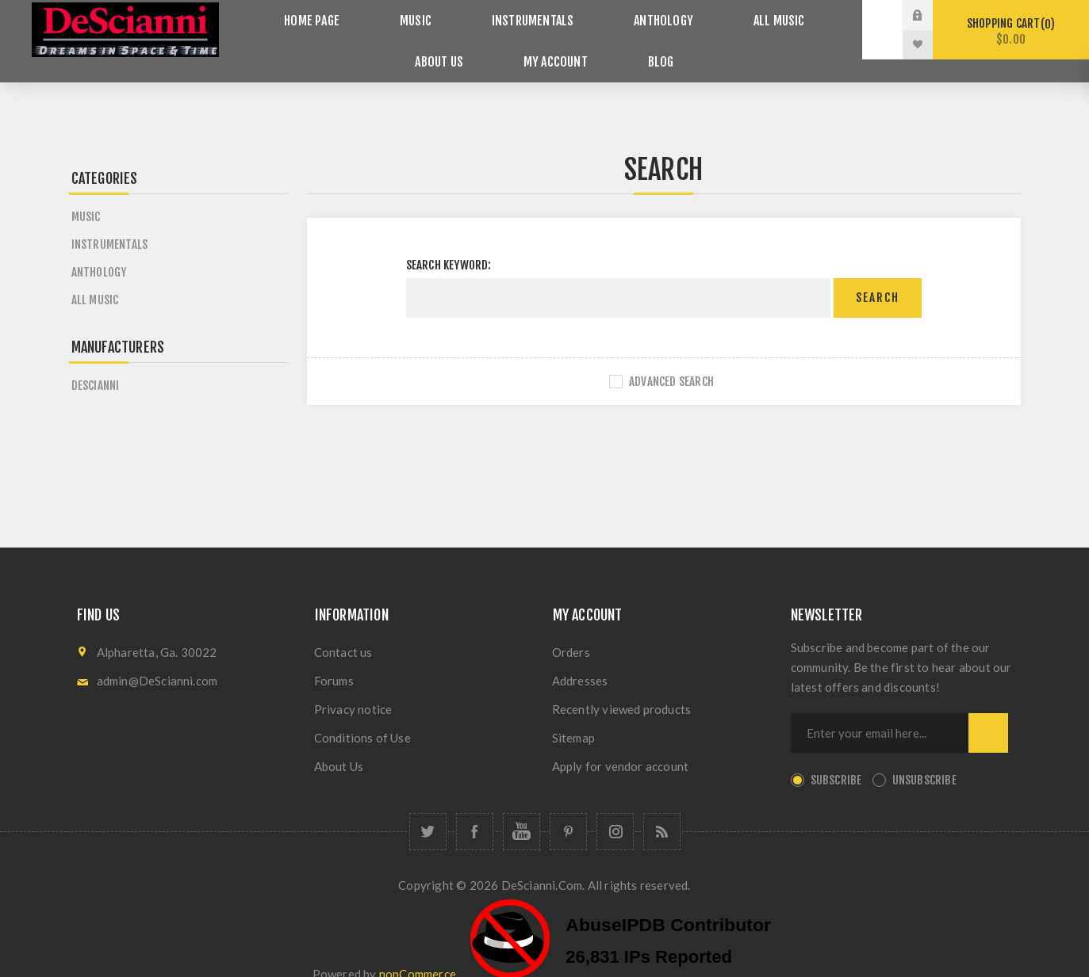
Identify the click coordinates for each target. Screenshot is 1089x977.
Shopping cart (1011, 31)
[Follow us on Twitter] (428, 808)
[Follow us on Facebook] (474, 808)
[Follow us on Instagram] (615, 808)
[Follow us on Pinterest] (568, 808)
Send (988, 710)
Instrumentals (485, 15)
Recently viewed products (622, 686)
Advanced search (671, 358)
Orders (571, 629)
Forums (334, 658)
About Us (793, 15)
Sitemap (573, 715)
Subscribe (836, 757)
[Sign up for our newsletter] (879, 710)
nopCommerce (417, 951)
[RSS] (662, 808)
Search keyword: (449, 242)
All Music (699, 15)
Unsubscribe (924, 757)
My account (511, 44)
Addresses (580, 658)
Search (877, 275)
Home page (299, 15)
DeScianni (95, 362)
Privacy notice (353, 686)
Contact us (343, 629)
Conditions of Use (362, 715)
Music (384, 15)
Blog (599, 44)
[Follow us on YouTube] (521, 808)
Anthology (600, 15)
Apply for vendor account (620, 743)
